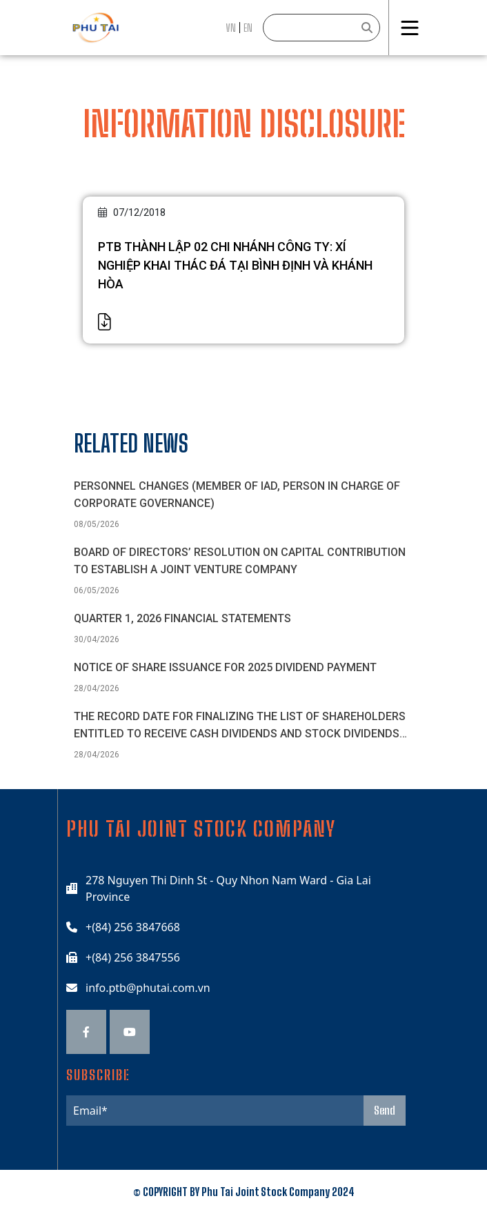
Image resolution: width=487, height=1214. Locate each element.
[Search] (321, 27)
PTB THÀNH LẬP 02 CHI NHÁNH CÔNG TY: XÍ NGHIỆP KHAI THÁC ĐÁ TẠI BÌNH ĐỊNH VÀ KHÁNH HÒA (235, 265)
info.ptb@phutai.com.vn (148, 987)
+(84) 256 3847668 (133, 927)
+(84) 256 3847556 (133, 957)
